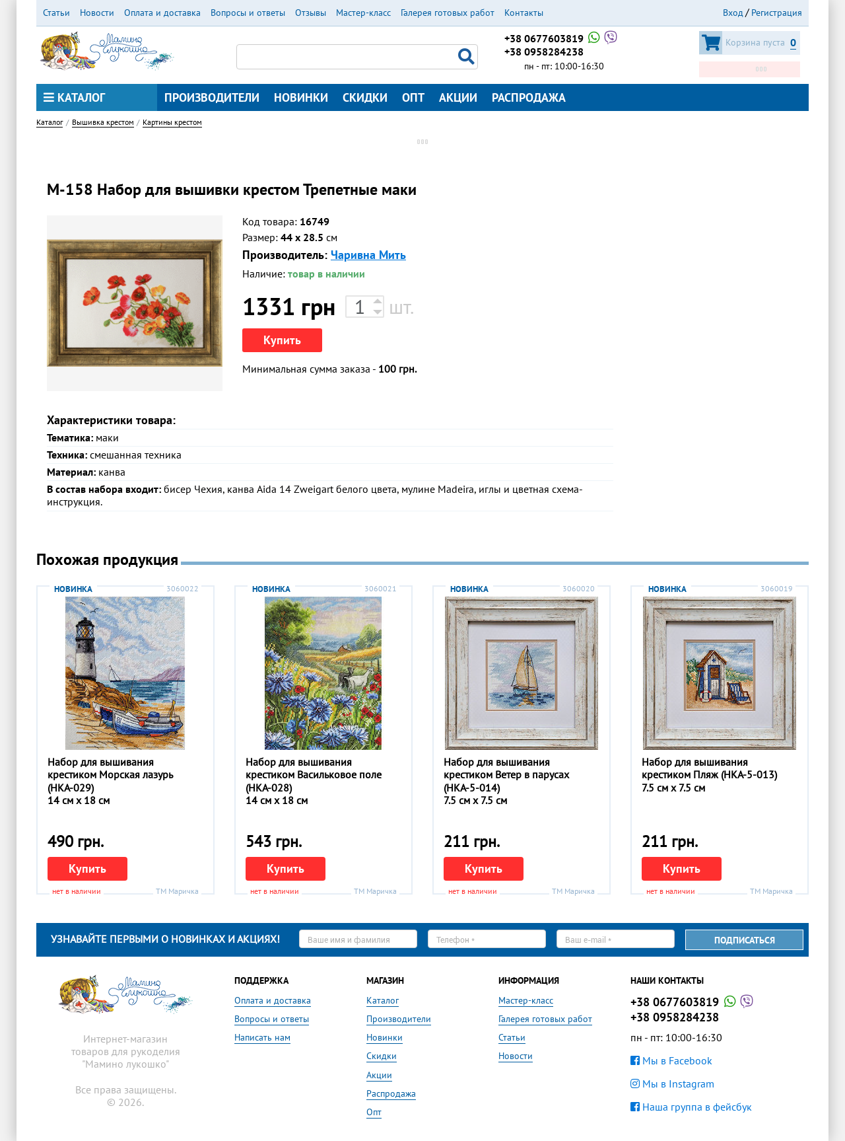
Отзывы (310, 12)
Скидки (365, 97)
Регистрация (776, 12)
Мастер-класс (363, 12)
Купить (282, 340)
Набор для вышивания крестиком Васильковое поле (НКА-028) (314, 774)
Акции (458, 97)
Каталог (74, 97)
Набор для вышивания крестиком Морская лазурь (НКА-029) (110, 774)
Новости (97, 12)
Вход (733, 12)
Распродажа (529, 97)
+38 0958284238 (544, 51)
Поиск (468, 56)
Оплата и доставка (162, 12)
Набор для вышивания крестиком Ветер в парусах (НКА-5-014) (506, 774)
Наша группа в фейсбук (691, 1106)
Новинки (301, 97)
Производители (211, 97)
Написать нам (262, 1037)
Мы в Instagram (672, 1083)
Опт (413, 97)
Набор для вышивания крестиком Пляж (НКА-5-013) (709, 768)
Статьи (56, 12)
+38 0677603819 (561, 38)
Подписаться (744, 940)
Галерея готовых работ (447, 12)
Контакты (523, 12)
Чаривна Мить (368, 254)
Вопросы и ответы (248, 12)
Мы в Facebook (671, 1060)
